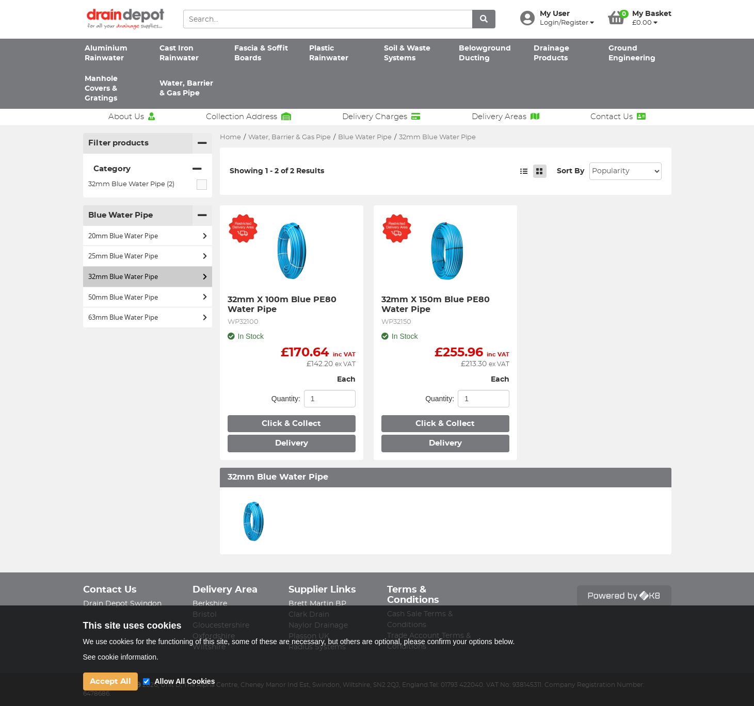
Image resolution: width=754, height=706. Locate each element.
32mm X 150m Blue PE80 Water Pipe (436, 304)
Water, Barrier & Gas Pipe (186, 88)
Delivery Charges (381, 116)
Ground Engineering (631, 53)
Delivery (291, 443)
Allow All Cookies (185, 681)
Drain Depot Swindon (122, 604)
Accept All (110, 681)
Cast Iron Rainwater (179, 53)
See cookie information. (120, 657)
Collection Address (248, 116)
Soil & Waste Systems (407, 53)
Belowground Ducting (485, 53)
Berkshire (209, 604)
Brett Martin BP (317, 604)
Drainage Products (551, 53)
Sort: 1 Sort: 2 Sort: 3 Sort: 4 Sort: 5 (625, 171)
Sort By (570, 171)
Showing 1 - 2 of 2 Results (277, 171)
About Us (131, 116)
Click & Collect (291, 424)
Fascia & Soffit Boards (261, 53)
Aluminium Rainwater (106, 53)
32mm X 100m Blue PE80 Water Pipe (283, 304)
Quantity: (285, 399)
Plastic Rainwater (328, 53)
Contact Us (618, 116)
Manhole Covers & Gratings (101, 89)
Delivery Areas (505, 116)
